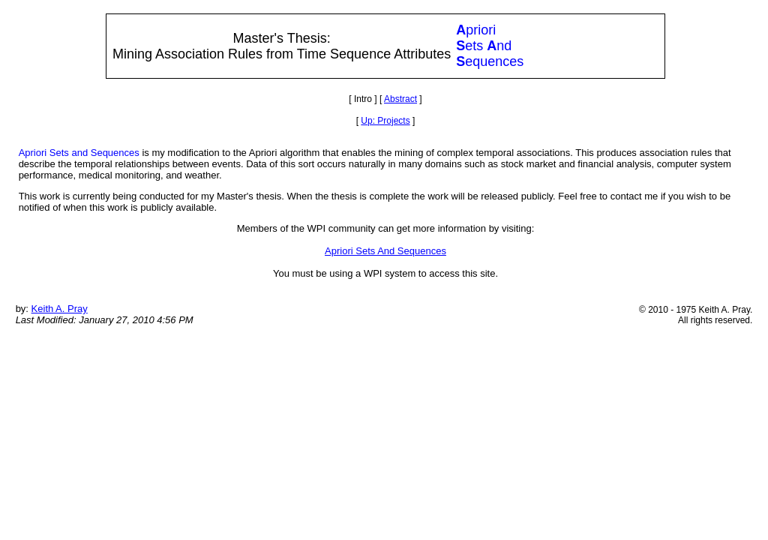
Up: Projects (385, 121)
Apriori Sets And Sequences (385, 250)
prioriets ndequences (490, 45)
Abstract (400, 99)
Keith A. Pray (60, 308)
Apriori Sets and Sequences (79, 152)
